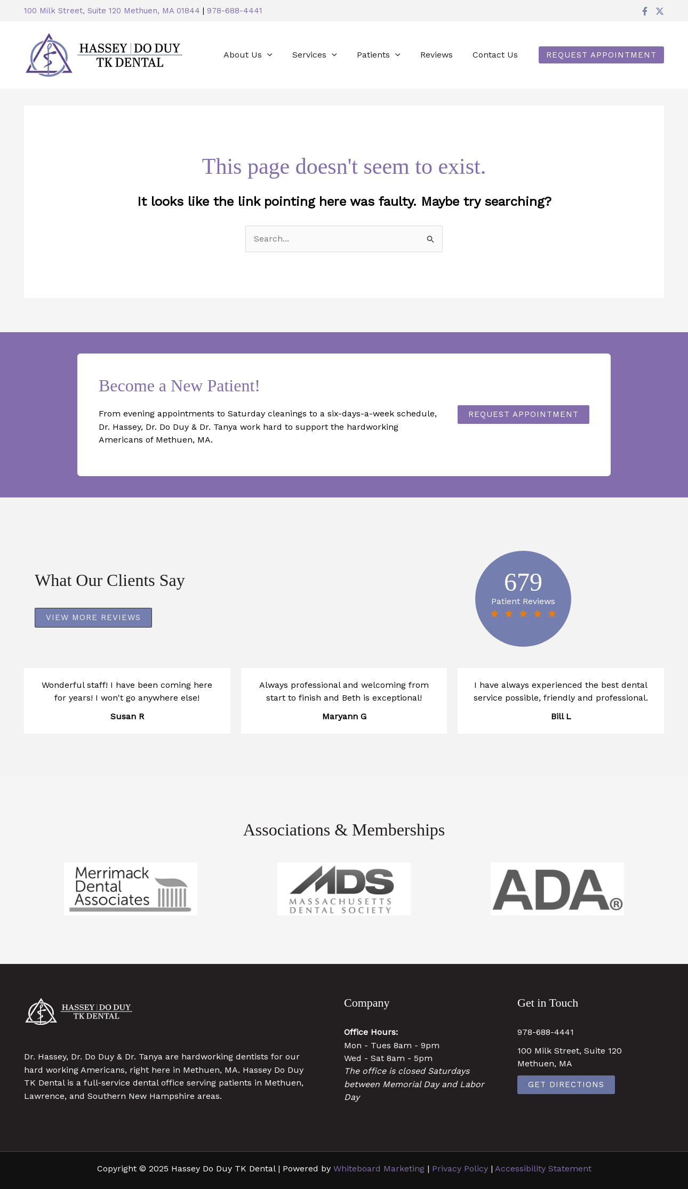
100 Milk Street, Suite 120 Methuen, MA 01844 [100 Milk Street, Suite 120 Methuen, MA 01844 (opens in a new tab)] (112, 10)
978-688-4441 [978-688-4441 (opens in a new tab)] (234, 10)
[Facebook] (645, 11)
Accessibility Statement (543, 1168)
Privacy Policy (460, 1168)
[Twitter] (659, 11)
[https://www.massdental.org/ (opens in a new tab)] (344, 889)
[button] (601, 54)
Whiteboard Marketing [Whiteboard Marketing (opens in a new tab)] (379, 1168)
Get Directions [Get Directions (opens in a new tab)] (566, 1084)
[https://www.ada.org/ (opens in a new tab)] (557, 889)
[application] (280, 55)
